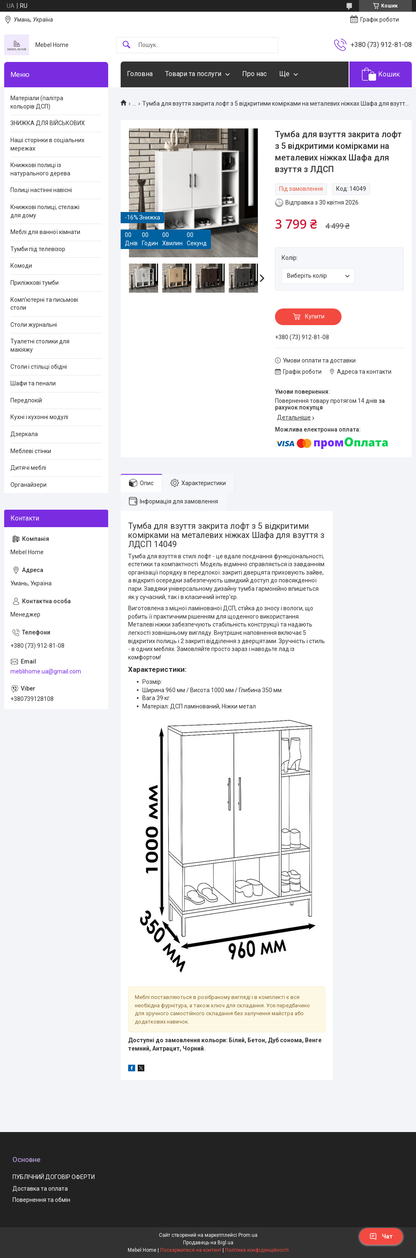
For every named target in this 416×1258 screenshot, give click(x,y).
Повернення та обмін (41, 1199)
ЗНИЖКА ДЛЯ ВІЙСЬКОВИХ (47, 123)
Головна (140, 74)
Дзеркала (24, 434)
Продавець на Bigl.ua (208, 1243)
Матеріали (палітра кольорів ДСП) (36, 102)
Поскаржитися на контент (190, 1250)
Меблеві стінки (30, 451)
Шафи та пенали (33, 383)
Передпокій (26, 400)
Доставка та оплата (40, 1188)
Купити (314, 316)
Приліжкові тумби (34, 282)
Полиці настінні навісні (41, 190)
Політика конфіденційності (257, 1250)
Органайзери (28, 484)
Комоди (21, 265)
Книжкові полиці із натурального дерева (40, 169)
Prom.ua (248, 1235)
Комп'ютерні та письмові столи (44, 303)
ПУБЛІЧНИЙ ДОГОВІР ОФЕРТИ (53, 1177)
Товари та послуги (193, 74)
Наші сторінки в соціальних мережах (47, 144)
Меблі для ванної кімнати (45, 232)
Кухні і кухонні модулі (39, 417)
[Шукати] (126, 45)
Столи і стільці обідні (38, 366)
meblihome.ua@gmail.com (45, 671)
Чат (381, 1236)
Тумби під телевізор (37, 249)
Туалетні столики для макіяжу (39, 345)
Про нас (254, 74)
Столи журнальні (33, 324)
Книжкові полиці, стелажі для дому (44, 211)
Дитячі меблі (28, 467)
